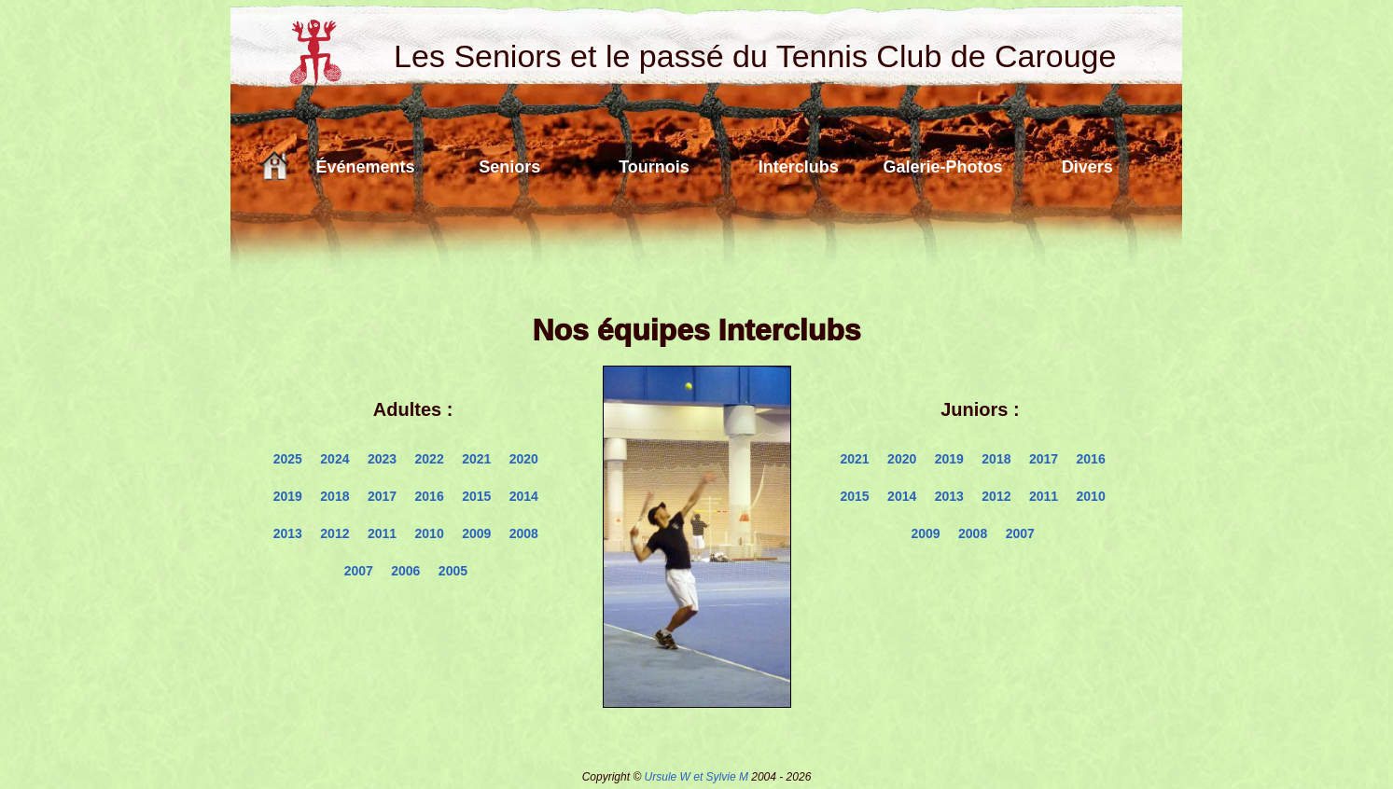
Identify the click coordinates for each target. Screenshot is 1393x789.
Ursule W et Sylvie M (696, 776)
